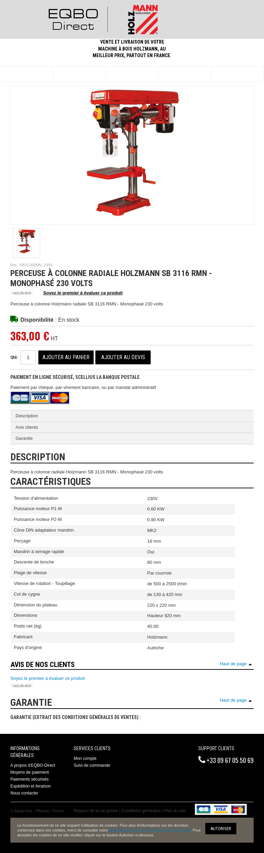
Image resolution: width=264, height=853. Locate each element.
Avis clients (27, 427)
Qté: (14, 357)
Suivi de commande (92, 765)
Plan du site (175, 810)
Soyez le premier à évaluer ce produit (66, 293)
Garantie (24, 438)
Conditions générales (140, 810)
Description (27, 415)
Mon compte (85, 758)
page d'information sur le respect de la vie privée (149, 830)
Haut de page (233, 663)
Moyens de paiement (29, 772)
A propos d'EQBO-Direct (32, 765)
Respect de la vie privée (96, 810)
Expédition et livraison (30, 786)
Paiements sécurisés (29, 779)
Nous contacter (24, 793)
